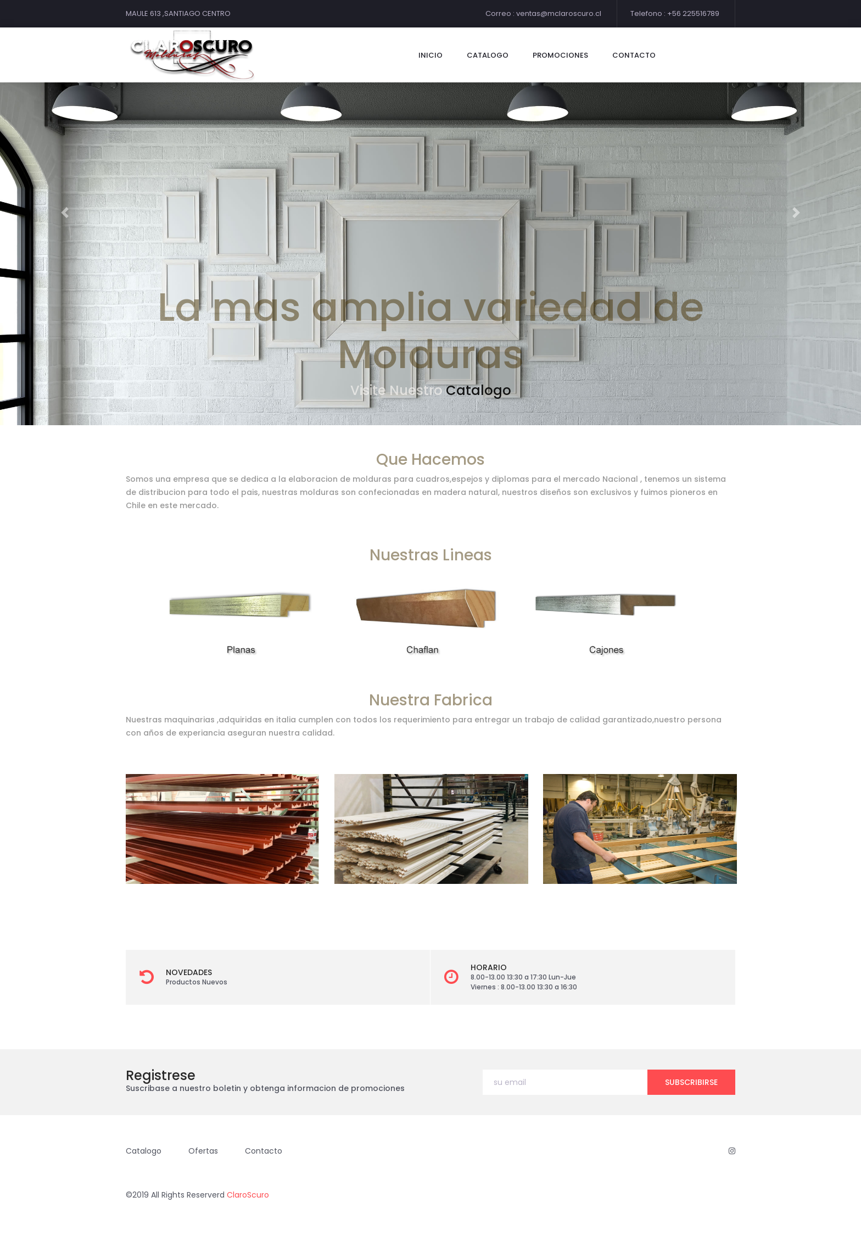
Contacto (263, 1150)
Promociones (560, 55)
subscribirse (691, 1082)
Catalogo (478, 390)
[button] (64, 212)
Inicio (430, 55)
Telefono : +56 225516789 (674, 13)
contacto (634, 55)
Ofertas (203, 1150)
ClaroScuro (248, 1194)
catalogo (487, 55)
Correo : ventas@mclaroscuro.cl (543, 13)
